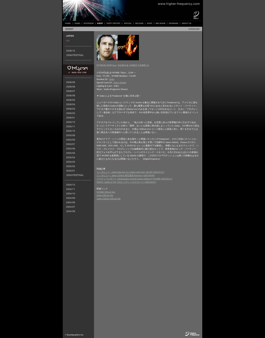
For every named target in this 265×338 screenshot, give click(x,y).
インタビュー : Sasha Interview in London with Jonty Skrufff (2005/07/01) (130, 172)
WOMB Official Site (106, 192)
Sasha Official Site (105, 195)
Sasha (111, 79)
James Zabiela (120, 82)
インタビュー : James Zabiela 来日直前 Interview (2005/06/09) (126, 175)
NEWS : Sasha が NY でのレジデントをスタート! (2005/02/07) (126, 182)
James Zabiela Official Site (109, 198)
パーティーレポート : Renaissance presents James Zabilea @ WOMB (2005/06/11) (134, 178)
